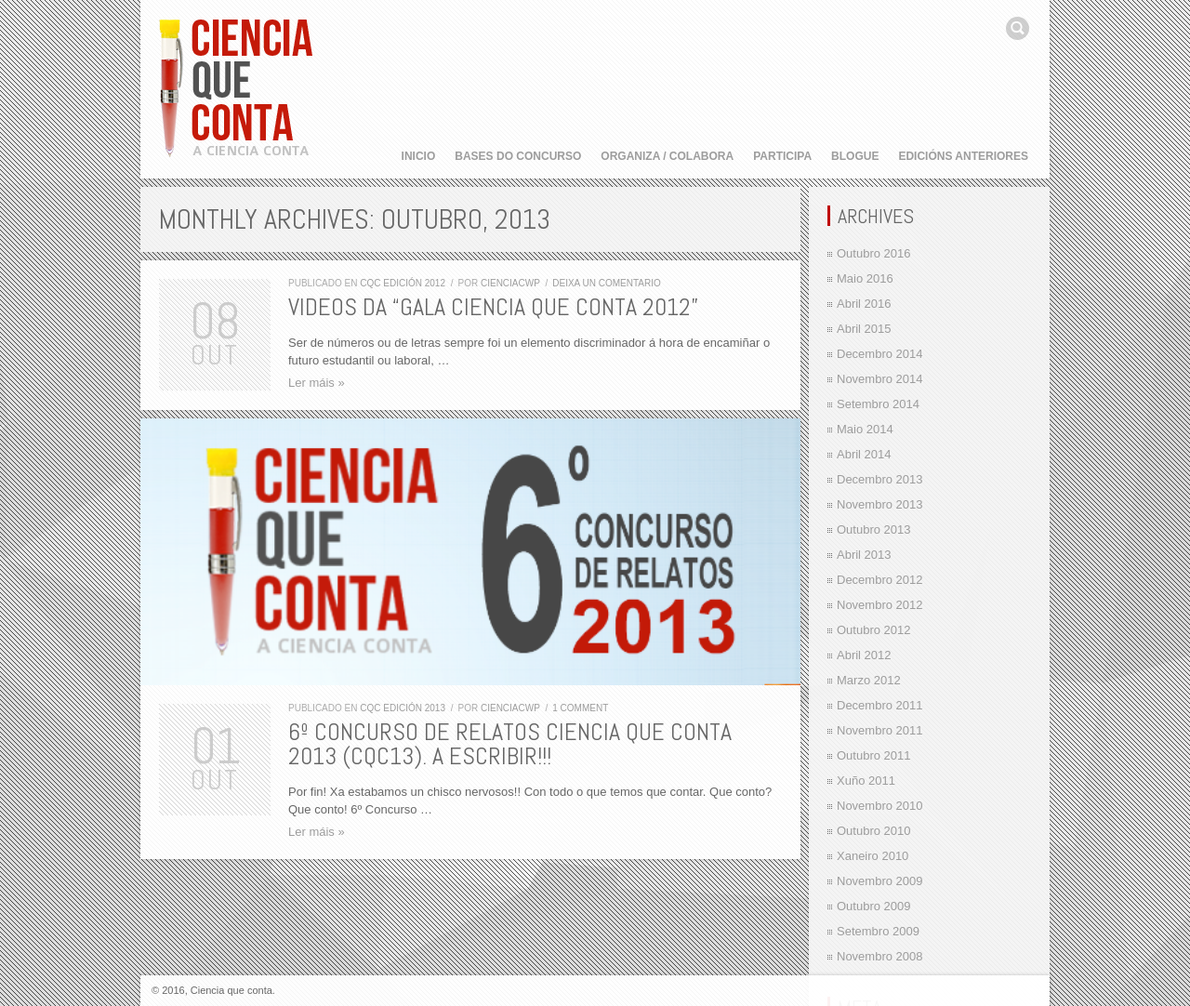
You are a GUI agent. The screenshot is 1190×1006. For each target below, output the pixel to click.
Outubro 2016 (874, 253)
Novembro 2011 (880, 730)
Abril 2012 (864, 655)
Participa (782, 156)
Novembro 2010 (880, 806)
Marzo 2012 (869, 680)
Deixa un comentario (606, 283)
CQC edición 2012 (402, 283)
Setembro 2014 (878, 404)
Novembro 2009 (880, 881)
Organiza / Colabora (667, 156)
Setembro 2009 (878, 931)
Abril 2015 (864, 329)
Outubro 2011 (874, 755)
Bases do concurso (518, 156)
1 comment (580, 708)
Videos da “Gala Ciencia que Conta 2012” (493, 307)
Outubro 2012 (874, 630)
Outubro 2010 (874, 831)
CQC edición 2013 (402, 708)
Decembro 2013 (880, 479)
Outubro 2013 (874, 529)
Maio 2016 (865, 278)
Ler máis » (316, 383)
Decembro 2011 (880, 705)
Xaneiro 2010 (872, 856)
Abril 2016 (864, 304)
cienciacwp (510, 283)
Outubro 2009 (874, 906)
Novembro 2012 (880, 605)
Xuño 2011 (866, 781)
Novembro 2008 (880, 956)
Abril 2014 (864, 454)
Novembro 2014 (880, 379)
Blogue (855, 156)
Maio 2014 (865, 429)
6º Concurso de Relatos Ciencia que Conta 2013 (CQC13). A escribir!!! (510, 744)
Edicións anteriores (963, 156)
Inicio (419, 156)
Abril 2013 (864, 555)
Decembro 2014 (880, 354)
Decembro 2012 (880, 580)
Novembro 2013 (880, 504)
